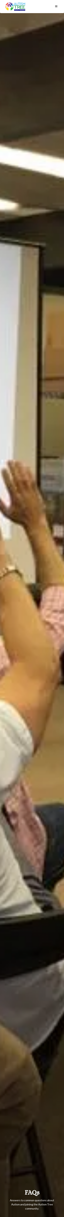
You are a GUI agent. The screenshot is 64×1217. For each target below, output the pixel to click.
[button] (56, 6)
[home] (14, 6)
